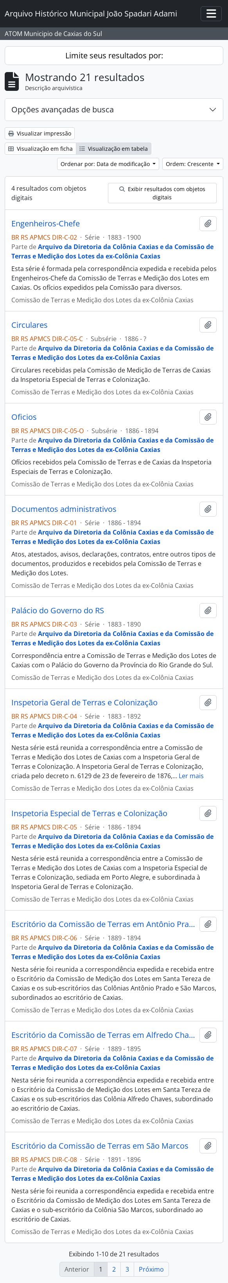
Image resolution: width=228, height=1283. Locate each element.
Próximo (151, 1269)
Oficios (24, 417)
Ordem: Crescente (190, 164)
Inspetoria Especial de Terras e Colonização (89, 813)
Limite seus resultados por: (114, 55)
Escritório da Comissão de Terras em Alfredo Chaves (103, 1035)
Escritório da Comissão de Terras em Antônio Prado (103, 924)
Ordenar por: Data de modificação (106, 164)
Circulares (29, 325)
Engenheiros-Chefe (45, 223)
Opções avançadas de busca (62, 109)
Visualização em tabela (113, 148)
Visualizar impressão (39, 133)
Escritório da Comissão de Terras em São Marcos (100, 1146)
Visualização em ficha (40, 148)
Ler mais (191, 776)
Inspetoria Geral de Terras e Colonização (84, 702)
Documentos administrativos (64, 509)
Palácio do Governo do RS (57, 610)
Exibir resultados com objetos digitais (162, 193)
